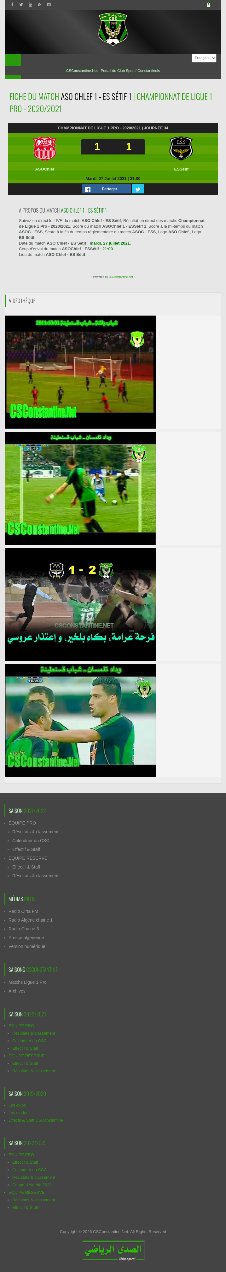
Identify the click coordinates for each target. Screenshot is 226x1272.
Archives (17, 990)
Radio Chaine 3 (24, 928)
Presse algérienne (26, 937)
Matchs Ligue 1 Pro (28, 982)
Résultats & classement (35, 831)
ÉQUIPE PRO (22, 822)
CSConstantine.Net (121, 277)
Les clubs (17, 1105)
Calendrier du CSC (30, 840)
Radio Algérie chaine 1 (31, 920)
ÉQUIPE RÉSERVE (28, 858)
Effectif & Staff (26, 849)
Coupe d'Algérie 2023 (32, 1185)
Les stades (18, 1112)
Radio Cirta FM (23, 911)
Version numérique (27, 946)
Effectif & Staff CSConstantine (36, 1120)
